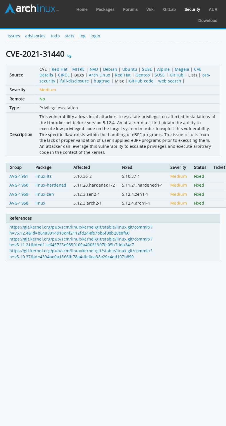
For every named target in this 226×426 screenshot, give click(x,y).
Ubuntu (129, 69)
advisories (35, 36)
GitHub (177, 75)
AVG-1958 (19, 203)
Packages (105, 9)
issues (14, 36)
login (96, 36)
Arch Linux (31, 8)
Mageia (182, 69)
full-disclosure (74, 81)
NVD (94, 69)
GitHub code (141, 81)
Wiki (150, 9)
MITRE (78, 69)
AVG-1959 (19, 194)
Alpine (163, 69)
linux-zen (44, 194)
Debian (110, 69)
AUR (213, 9)
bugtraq (102, 81)
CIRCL (63, 75)
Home (82, 9)
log (82, 36)
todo (55, 36)
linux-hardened (50, 185)
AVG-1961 (19, 176)
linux (40, 203)
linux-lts (43, 176)
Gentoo (142, 75)
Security (192, 9)
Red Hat (59, 69)
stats (70, 36)
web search (169, 81)
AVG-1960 (19, 185)
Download (207, 20)
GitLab (169, 9)
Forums (130, 9)
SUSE (147, 69)
